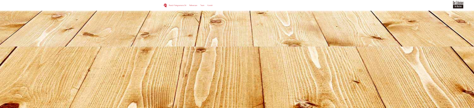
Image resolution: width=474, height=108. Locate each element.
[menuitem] (177, 5)
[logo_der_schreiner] (458, 6)
